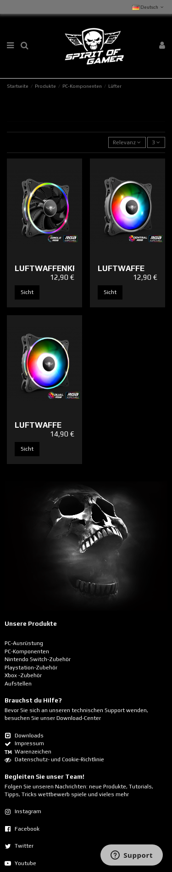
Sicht (27, 292)
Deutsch (148, 7)
